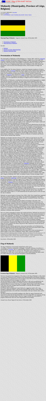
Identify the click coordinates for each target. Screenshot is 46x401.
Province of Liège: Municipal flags (12, 49)
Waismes (10, 182)
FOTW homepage (6, 14)
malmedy (7, 13)
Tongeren (9, 74)
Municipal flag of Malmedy (10, 43)
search (12, 14)
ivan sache (15, 12)
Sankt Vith (13, 178)
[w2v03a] (11, 249)
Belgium (6, 48)
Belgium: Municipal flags (10, 51)
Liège (22, 74)
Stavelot (13, 70)
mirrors (30, 14)
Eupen (2, 178)
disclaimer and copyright (19, 14)
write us (26, 14)
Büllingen (26, 163)
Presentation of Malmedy (10, 42)
